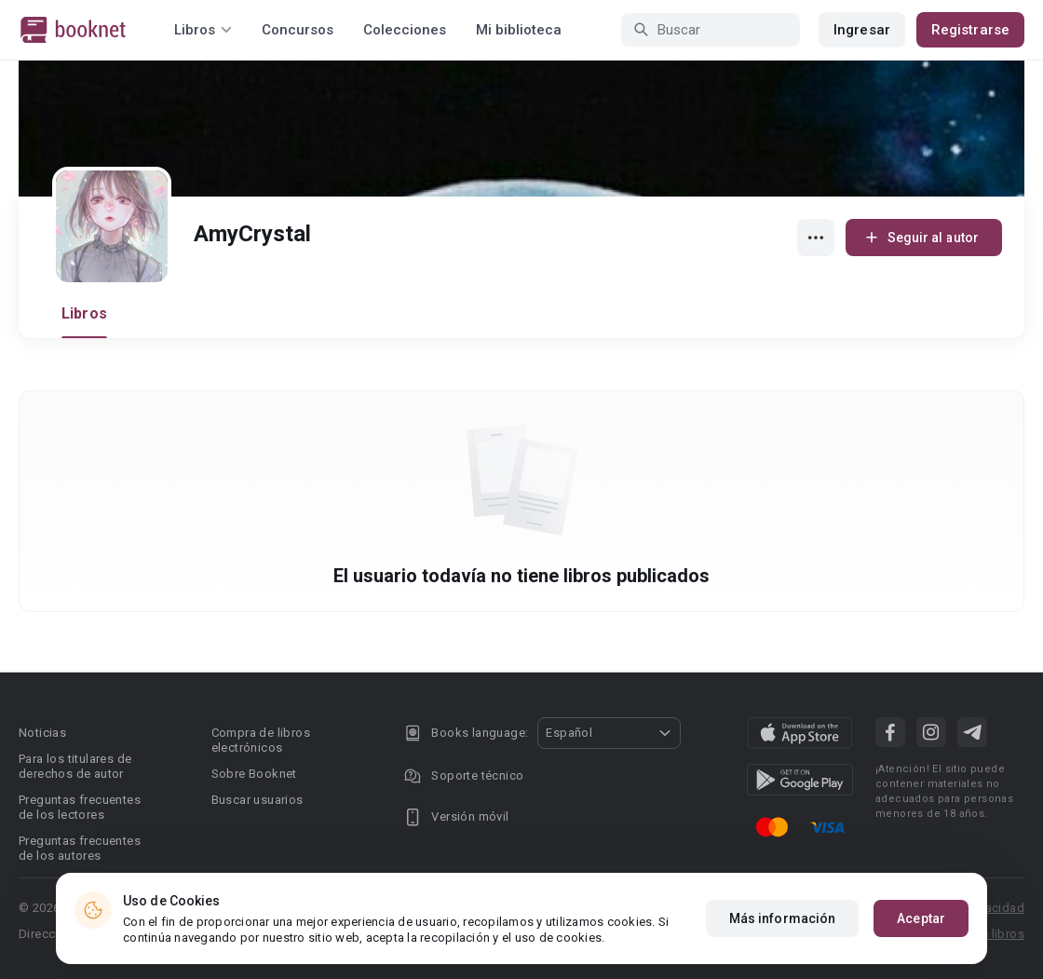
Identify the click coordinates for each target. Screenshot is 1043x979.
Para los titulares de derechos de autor (75, 766)
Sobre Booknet (254, 774)
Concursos (297, 29)
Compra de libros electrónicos (260, 740)
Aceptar (921, 918)
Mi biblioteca (519, 29)
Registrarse (970, 29)
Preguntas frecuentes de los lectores (80, 807)
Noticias (42, 733)
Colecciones (404, 29)
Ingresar (861, 29)
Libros (84, 313)
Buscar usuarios (257, 800)
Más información (782, 918)
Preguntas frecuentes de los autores (80, 848)
